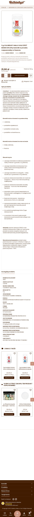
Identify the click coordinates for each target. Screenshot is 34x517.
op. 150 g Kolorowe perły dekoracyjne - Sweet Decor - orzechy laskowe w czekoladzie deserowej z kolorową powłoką (9, 405)
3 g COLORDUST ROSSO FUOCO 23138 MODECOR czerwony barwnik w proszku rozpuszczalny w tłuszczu (9, 368)
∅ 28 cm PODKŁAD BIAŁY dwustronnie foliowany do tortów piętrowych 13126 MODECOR (25, 405)
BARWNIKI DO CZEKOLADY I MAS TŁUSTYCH (21, 7)
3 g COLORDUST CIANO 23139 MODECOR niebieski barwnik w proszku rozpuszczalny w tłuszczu (25, 368)
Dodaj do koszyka (20, 75)
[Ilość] (6, 75)
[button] (24, 514)
